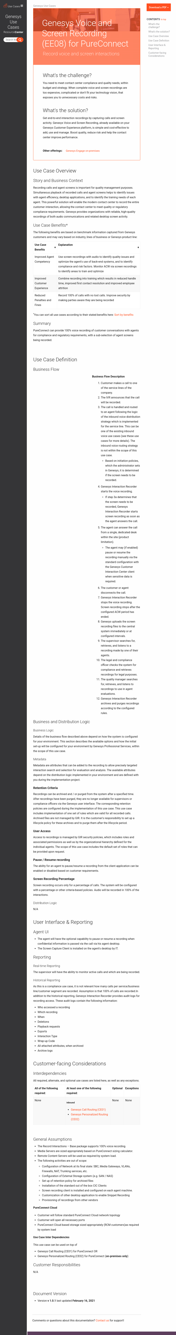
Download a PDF (159, 7)
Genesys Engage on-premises (83, 150)
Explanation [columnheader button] (65, 244)
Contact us (102, 1320)
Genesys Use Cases (44, 5)
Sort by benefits (123, 314)
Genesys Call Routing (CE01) (88, 1109)
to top (163, 19)
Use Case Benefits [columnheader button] (40, 247)
